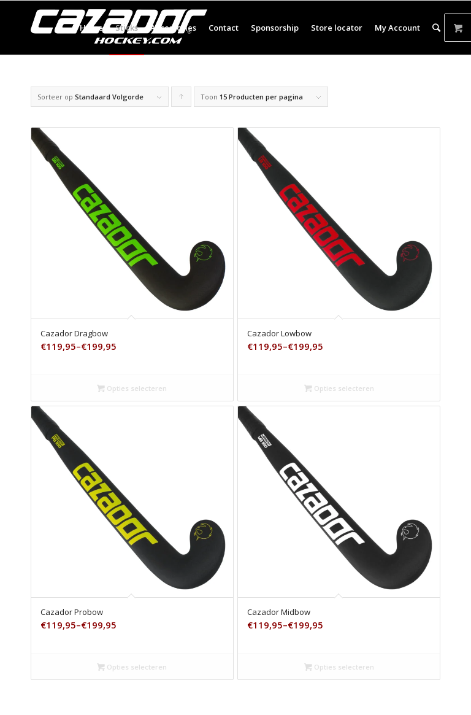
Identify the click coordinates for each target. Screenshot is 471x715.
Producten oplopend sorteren (181, 99)
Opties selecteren (132, 388)
